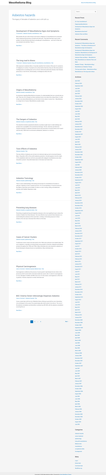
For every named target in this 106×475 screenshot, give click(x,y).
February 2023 (78, 97)
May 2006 (77, 396)
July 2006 (77, 391)
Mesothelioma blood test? (81, 31)
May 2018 (77, 219)
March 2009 (78, 336)
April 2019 (77, 192)
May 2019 (77, 189)
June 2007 (77, 366)
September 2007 (79, 361)
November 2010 (79, 289)
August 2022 (78, 109)
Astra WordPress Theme (66, 468)
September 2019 (79, 179)
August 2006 (78, 389)
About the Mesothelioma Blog (88, 2)
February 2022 (78, 122)
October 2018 (78, 207)
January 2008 (78, 351)
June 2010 (77, 301)
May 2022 (77, 117)
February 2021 (78, 147)
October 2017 (78, 236)
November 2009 (79, 319)
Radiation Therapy (88, 66)
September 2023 (79, 87)
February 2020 (78, 167)
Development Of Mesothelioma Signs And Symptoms (38, 31)
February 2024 (78, 84)
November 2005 (79, 411)
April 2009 (77, 334)
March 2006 (78, 401)
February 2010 (78, 311)
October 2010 (78, 291)
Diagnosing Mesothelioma (81, 24)
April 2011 (77, 276)
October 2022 (78, 104)
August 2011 (78, 266)
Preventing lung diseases (26, 207)
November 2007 (79, 356)
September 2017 (79, 239)
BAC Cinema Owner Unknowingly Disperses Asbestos (38, 296)
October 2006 (78, 384)
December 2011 (79, 264)
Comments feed (79, 459)
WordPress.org (78, 462)
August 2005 (78, 416)
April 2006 (77, 399)
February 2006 (78, 404)
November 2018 (79, 204)
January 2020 (78, 169)
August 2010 (78, 296)
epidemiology (28, 180)
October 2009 (78, 321)
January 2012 (78, 261)
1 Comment (19, 63)
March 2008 (78, 346)
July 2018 (77, 214)
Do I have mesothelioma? (81, 21)
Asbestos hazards (27, 33)
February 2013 (78, 256)
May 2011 (77, 274)
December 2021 (79, 127)
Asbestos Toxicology (25, 178)
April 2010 (77, 306)
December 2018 (79, 202)
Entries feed (78, 457)
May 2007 (77, 369)
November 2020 (79, 154)
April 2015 (77, 251)
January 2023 (78, 99)
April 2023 (77, 94)
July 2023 (77, 89)
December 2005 (79, 409)
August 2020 (78, 162)
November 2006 (79, 381)
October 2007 (78, 359)
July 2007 (77, 364)
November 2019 (79, 174)
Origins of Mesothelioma (26, 90)
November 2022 (79, 102)
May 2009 (77, 331)
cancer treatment (79, 430)
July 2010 (77, 299)
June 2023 (77, 92)
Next (67, 321)
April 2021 (77, 142)
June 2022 (77, 114)
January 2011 (78, 284)
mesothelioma (36, 33)
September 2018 (79, 209)
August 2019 (78, 182)
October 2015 (78, 246)
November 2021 (79, 129)
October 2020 (78, 157)
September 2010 (79, 294)
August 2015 (78, 249)
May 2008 (77, 344)
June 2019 (77, 187)
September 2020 (79, 159)
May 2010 (77, 304)
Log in (76, 454)
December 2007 (79, 354)
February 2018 (78, 226)
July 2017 (77, 244)
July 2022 (77, 112)
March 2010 (78, 309)
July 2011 (77, 269)
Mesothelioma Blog (20, 2)
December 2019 (79, 172)
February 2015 (78, 254)
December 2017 (79, 231)
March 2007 (78, 374)
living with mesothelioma (38, 63)
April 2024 (77, 82)
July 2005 (77, 419)
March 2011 (78, 279)
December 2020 (79, 152)
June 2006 (77, 394)
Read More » (19, 46)
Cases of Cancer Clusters (27, 237)
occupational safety (30, 121)
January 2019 (78, 199)
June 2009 (77, 329)
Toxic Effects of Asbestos (27, 149)
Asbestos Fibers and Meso (81, 34)
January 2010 (78, 314)
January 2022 (78, 124)
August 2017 (78, 241)
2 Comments (19, 33)
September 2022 (79, 107)
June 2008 (77, 341)
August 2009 (78, 326)
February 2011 (78, 281)
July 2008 (77, 339)
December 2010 (79, 286)
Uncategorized (78, 445)
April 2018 (77, 221)
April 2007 (77, 371)
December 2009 (79, 316)
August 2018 (78, 211)
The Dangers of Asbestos (27, 119)
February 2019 (78, 197)
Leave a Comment (20, 269)
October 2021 (78, 132)
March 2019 (78, 194)
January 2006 (78, 406)
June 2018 (77, 217)
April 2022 (77, 119)
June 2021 (77, 139)
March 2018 (78, 224)
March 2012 (78, 259)
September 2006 (79, 386)
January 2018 (78, 229)
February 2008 (78, 349)
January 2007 (78, 379)
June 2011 (77, 271)
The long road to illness (26, 60)
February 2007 (78, 376)
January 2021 (78, 149)
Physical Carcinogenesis (26, 266)
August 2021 (78, 137)
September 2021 (79, 134)
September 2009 (79, 324)
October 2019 (78, 177)
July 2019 (77, 184)
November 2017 (79, 234)
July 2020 (77, 164)
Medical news (38, 269)
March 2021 (78, 144)
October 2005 (78, 413)
